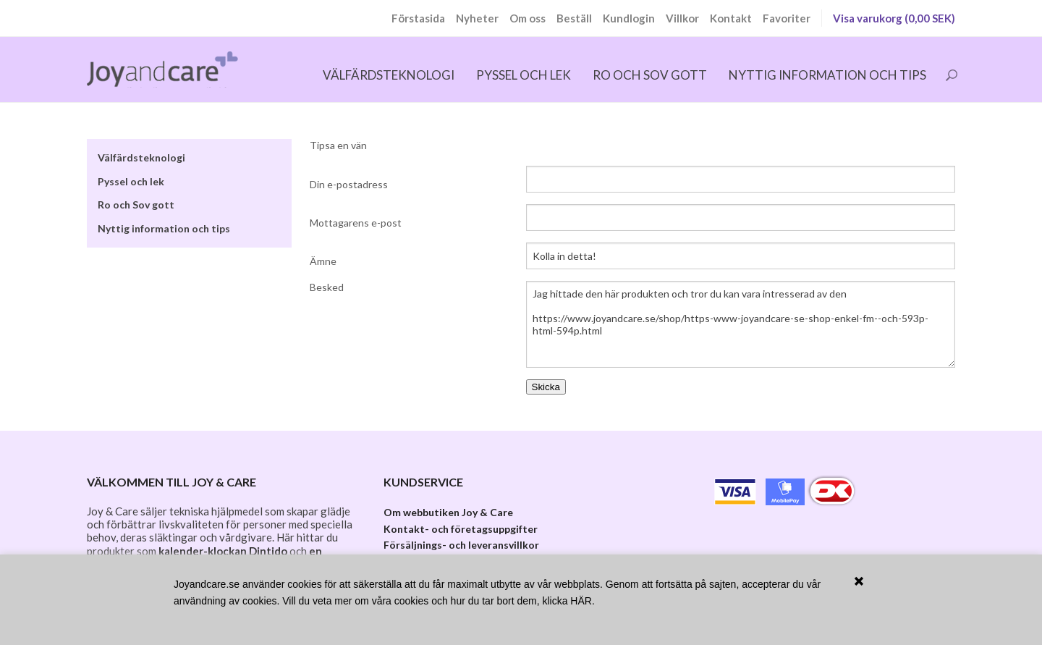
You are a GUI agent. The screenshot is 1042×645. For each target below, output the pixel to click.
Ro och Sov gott (650, 75)
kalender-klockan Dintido (222, 550)
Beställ (574, 18)
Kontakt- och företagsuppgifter (461, 529)
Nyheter (477, 18)
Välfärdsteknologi (388, 75)
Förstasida (418, 18)
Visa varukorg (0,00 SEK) (894, 18)
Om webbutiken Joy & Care (448, 512)
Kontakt (731, 18)
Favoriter (786, 18)
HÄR (581, 601)
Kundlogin (629, 18)
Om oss (527, 18)
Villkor (682, 18)
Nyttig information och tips (827, 75)
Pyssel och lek (523, 75)
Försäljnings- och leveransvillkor (461, 545)
